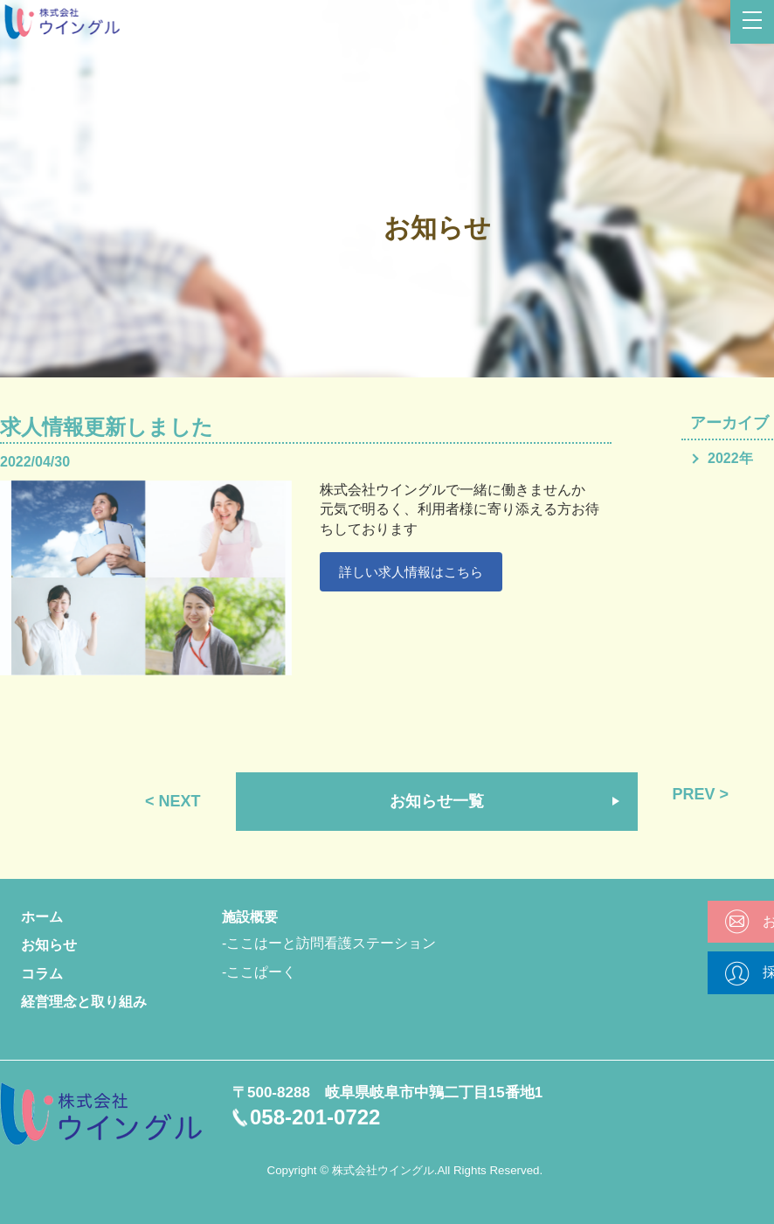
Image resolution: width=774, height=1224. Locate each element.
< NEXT (173, 801)
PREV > (701, 794)
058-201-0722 (315, 1117)
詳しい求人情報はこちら (417, 572)
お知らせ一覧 (437, 801)
